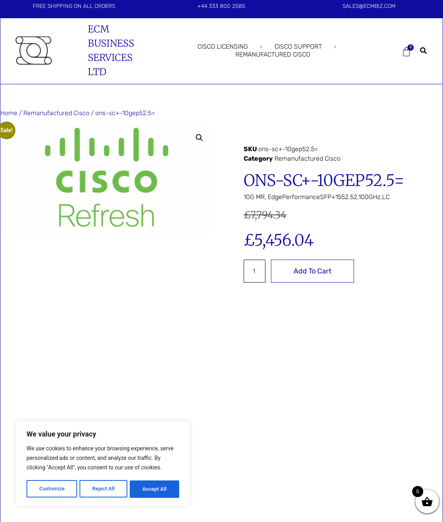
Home (8, 113)
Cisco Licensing (222, 46)
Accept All (154, 489)
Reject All (103, 489)
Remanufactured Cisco (272, 54)
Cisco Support (298, 46)
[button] (423, 51)
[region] (103, 464)
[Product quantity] (255, 271)
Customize (51, 489)
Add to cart (314, 271)
